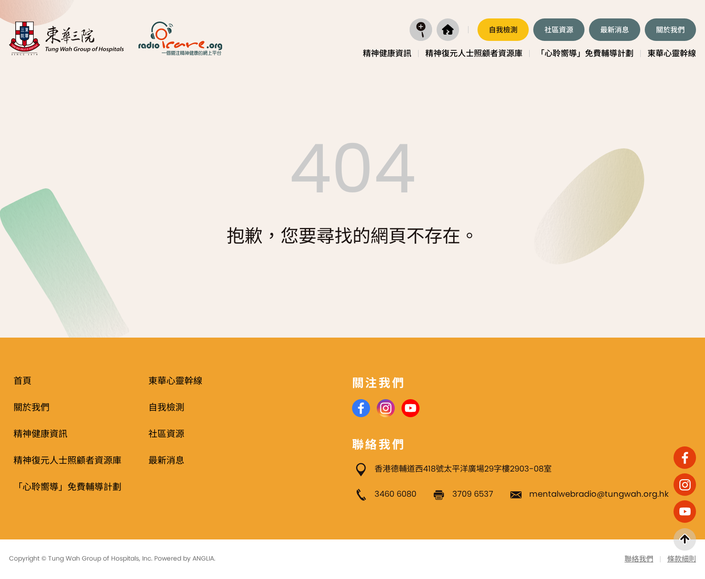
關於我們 (670, 30)
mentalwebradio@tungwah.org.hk (599, 493)
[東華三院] (67, 38)
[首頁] (448, 29)
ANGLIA (203, 558)
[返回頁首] (685, 539)
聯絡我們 (639, 559)
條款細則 (681, 559)
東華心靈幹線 (671, 53)
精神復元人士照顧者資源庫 (473, 53)
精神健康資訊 (387, 53)
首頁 (22, 380)
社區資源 (558, 30)
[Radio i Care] (180, 38)
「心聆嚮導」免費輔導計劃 (585, 53)
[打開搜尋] (421, 29)
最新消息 (614, 30)
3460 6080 (395, 493)
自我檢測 (503, 30)
